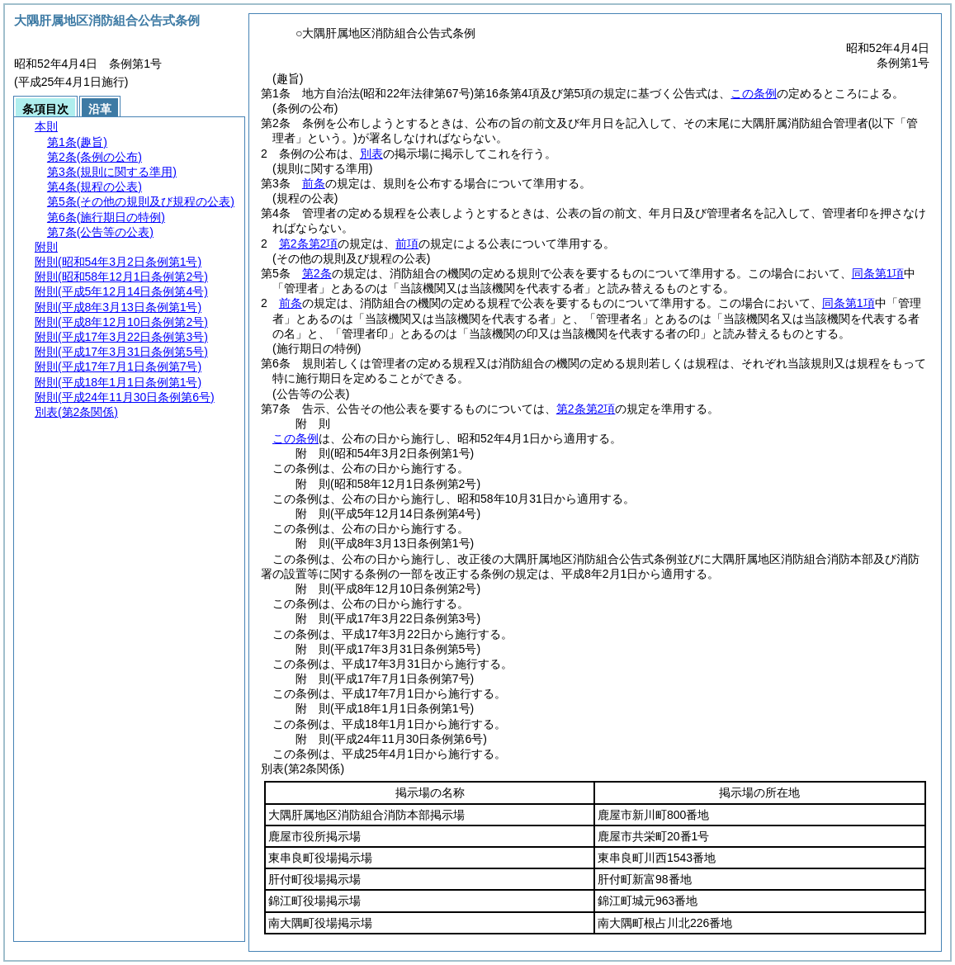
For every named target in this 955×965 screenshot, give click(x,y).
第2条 (317, 273)
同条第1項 (878, 273)
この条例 (753, 93)
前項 (406, 243)
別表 (371, 153)
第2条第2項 (308, 243)
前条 (313, 183)
